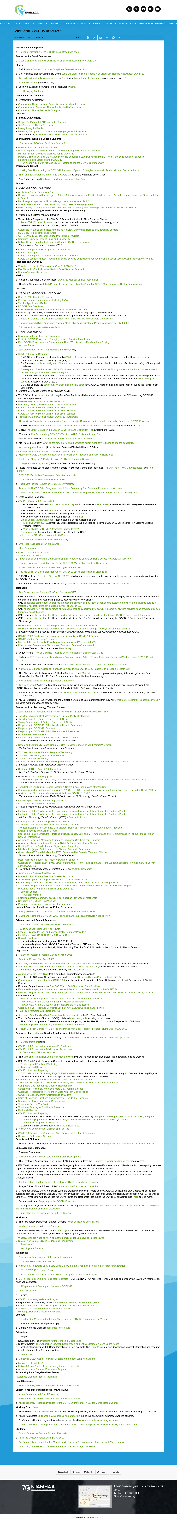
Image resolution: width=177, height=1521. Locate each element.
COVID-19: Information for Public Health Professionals (46, 1049)
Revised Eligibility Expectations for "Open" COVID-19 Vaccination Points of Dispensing (63, 572)
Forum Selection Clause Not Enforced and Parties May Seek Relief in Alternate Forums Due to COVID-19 (73, 1029)
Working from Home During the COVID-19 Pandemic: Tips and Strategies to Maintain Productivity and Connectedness (79, 1424)
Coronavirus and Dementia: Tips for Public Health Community (49, 107)
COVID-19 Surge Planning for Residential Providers (44, 1095)
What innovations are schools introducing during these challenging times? (55, 204)
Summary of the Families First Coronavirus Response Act (47, 1015)
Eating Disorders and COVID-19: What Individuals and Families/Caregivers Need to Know (64, 916)
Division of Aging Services (34, 1119)
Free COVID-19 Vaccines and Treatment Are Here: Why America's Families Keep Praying (63, 342)
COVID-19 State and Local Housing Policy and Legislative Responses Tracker (58, 1305)
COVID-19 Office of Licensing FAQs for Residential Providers (52, 1073)
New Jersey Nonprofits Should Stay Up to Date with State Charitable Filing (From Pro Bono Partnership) (72, 1266)
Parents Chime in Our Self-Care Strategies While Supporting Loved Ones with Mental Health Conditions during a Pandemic (81, 157)
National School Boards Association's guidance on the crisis (48, 1366)
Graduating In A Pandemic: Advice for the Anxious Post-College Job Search (57, 1446)
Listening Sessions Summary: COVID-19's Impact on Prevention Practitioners (57, 898)
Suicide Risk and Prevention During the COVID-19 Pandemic (50, 1398)
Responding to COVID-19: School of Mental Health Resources (50, 725)
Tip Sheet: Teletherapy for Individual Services (41, 755)
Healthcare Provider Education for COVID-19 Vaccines (46, 484)
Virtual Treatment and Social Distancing (39, 1394)
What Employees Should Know (83, 1221)
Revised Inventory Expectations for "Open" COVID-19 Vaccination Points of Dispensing (63, 563)
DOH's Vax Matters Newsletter (33, 552)
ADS (133, 23)
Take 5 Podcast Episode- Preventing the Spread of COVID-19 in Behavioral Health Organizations (92, 284)
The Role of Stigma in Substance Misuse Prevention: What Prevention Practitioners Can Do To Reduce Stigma (74, 885)
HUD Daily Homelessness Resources (37, 233)
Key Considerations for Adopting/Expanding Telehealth (46, 680)
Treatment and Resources (34, 1067)
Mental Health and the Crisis (32, 1363)
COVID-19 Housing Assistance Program (38, 1299)
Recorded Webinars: (28, 938)
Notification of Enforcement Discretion (79, 692)
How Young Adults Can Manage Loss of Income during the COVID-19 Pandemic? (62, 163)
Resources (146, 23)
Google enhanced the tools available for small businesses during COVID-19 (57, 60)
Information (81, 513)
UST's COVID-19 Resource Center (36, 1270)
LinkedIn (88, 1472)
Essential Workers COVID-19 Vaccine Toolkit (41, 401)
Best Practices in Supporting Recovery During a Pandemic (48, 859)
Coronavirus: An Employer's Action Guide (77, 1186)
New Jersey (65, 648)
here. (137, 1021)
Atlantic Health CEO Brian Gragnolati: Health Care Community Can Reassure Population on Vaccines (70, 488)
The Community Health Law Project (37, 1385)
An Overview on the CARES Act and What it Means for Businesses (55, 1004)
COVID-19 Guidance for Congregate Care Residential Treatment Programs (56, 1133)
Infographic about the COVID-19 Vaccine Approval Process (48, 451)
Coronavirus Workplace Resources (112, 1161)
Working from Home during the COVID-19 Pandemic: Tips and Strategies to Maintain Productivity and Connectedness (79, 170)
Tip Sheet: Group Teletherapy (33, 758)
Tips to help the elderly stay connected (38, 78)
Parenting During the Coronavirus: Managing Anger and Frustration (52, 131)
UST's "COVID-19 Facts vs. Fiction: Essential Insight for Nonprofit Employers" (58, 1274)
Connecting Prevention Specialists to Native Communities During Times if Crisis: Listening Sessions (69, 882)
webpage (62, 1230)
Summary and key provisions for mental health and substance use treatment (57, 963)
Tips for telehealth (28, 685)
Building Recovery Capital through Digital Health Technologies (49, 846)
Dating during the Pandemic (32, 128)
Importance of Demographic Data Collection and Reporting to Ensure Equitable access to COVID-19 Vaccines (75, 558)
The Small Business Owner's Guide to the (94, 977)
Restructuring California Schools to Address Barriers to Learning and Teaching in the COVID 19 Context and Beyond (77, 207)
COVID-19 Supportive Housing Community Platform (44, 249)
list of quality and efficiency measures (59, 363)
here (72, 87)
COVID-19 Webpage (28, 252)
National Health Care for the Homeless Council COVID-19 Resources (53, 242)
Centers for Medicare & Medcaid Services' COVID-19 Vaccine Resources (56, 459)
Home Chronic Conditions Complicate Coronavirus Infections (56, 69)
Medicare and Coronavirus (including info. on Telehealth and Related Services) (58, 625)
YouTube (115, 1472)
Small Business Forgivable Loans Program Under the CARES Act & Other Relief (61, 998)
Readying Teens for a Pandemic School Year (63, 179)
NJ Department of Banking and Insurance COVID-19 (45, 1286)
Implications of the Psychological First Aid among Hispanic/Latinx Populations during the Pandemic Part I (71, 811)
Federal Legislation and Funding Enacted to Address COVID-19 (52, 1024)
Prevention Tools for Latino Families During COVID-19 (45, 888)
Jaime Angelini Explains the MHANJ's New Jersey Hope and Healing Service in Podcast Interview (68, 1082)
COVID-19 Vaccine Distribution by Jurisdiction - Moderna (47, 410)
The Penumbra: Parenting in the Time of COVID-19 (45, 174)
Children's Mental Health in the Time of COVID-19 (61, 134)
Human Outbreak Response (32, 272)
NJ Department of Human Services (37, 1052)
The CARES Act (80, 969)
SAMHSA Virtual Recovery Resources (37, 639)
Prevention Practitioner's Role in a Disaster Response (45, 876)
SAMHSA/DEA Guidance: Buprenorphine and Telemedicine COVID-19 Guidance (59, 636)
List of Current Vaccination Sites (37, 520)
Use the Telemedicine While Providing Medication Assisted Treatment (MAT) (57, 642)
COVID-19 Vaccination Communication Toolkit (42, 479)
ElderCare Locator (28, 82)
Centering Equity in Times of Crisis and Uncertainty (44, 239)
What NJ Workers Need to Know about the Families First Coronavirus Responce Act (61, 1238)
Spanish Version (29, 892)
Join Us (42, 23)
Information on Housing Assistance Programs (76, 1302)
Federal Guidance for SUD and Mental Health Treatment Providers (52, 932)
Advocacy (83, 23)
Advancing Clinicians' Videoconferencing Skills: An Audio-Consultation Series (57, 843)
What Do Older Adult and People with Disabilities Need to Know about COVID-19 (103, 74)
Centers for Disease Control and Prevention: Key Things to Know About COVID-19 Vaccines (66, 318)
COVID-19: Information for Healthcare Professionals (44, 1046)
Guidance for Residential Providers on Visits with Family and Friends (53, 1092)
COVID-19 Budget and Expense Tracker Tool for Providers (48, 255)
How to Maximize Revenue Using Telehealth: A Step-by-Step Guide (69, 652)
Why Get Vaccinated (132, 468)
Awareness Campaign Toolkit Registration (37, 1376)
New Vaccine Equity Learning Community (39, 336)
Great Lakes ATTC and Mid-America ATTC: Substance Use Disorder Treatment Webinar (63, 852)
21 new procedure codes (69, 375)
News (123, 23)
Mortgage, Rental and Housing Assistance (39, 1311)
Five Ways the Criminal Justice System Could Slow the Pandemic (51, 269)
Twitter (76, 1472)
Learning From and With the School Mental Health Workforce (49, 737)
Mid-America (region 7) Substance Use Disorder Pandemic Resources (54, 849)
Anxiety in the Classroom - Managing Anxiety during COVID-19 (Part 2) (54, 793)
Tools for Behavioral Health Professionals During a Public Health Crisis (54, 716)
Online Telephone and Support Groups (37, 831)
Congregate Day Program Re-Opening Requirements (45, 1085)
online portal (101, 504)
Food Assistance (27, 1290)
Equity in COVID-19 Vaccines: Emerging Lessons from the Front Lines (54, 339)
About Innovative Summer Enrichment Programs (43, 1369)
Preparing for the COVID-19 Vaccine (57, 1201)
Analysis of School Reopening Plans (36, 192)
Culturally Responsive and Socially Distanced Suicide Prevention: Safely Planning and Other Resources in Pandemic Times (84, 779)
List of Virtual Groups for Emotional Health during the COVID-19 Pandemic (56, 1079)
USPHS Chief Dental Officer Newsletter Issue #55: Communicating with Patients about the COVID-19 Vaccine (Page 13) (80, 492)
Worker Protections (28, 1226)
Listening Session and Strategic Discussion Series (43, 821)
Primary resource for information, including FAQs (43, 300)
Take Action (68, 23)
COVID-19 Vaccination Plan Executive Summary (43, 539)
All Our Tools (112, 468)
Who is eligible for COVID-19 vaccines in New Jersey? (51, 529)
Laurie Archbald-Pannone (87, 78)
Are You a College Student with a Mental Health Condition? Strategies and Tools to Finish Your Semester (72, 1442)
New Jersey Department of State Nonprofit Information (46, 1257)
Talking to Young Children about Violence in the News (129, 1143)
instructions (53, 510)
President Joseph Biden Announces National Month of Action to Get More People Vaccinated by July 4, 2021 (74, 323)
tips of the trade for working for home (99, 1420)
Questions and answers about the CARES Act (41, 980)
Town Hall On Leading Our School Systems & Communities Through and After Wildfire (62, 787)
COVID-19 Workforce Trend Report (37, 1261)
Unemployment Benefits (31, 1248)
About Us (14, 23)
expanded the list (32, 618)
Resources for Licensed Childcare (35, 1136)
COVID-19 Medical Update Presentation (78, 279)
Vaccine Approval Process (32, 447)
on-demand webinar (39, 1411)
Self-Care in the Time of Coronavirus (36, 125)
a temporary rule (78, 1018)
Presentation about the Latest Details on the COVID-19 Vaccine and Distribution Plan (75, 425)
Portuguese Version (31, 895)
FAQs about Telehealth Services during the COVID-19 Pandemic (95, 664)
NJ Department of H (30, 1042)
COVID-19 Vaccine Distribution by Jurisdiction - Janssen (46, 413)
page (42, 1165)
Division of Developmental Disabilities (40, 1122)
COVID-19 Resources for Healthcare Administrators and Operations (95, 1037)
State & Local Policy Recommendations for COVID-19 (45, 1308)
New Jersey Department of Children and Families (44, 1128)
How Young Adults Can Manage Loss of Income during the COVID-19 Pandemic (59, 150)
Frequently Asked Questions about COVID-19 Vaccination (47, 404)
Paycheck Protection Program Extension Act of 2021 (45, 955)
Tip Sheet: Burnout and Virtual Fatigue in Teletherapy (45, 752)
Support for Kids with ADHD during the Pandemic (43, 122)
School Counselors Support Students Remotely (43, 1433)
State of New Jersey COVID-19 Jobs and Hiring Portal (45, 1241)
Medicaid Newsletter (92, 673)
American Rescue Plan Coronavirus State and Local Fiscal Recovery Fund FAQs (59, 966)
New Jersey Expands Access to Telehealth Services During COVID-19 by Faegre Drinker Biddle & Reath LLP (74, 669)
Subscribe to (31, 555)
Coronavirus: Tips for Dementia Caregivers (40, 110)
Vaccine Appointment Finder (32, 303)
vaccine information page (63, 504)
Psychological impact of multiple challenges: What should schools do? (53, 201)
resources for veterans (58, 1328)
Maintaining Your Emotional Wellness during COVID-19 (46, 153)
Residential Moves (27, 1110)
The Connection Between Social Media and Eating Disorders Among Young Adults (77, 1344)
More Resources (27, 548)
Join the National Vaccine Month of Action (40, 327)
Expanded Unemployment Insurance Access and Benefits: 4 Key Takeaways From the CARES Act (68, 989)
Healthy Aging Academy (31, 91)
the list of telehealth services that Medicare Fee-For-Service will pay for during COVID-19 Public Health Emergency (93, 615)
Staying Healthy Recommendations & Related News (89, 1119)
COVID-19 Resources (68, 1385)
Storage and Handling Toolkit (34, 463)
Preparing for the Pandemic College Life (60, 1341)
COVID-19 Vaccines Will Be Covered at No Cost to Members (98, 583)
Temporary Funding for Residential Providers (41, 1107)
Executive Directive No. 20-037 (53, 576)
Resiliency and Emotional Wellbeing (39, 1064)
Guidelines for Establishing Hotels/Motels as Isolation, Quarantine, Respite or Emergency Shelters (68, 230)
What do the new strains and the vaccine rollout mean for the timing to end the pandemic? (88, 443)
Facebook (63, 1472)
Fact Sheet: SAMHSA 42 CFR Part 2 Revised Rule (44, 935)
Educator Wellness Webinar (32, 734)
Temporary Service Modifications (34, 1104)
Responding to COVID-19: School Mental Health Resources (48, 731)
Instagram (102, 1472)
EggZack (100, 1517)
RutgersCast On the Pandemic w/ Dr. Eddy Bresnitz (45, 1213)
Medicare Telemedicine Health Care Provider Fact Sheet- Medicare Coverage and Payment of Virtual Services (74, 628)
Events (96, 23)
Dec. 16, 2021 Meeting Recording (35, 297)
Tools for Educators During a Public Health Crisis (43, 719)
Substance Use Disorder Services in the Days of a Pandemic (49, 824)
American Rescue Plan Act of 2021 (36, 959)
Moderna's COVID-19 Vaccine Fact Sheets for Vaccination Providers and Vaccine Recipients (66, 454)
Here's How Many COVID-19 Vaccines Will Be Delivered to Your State (66, 434)
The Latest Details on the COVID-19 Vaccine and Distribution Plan (60, 430)
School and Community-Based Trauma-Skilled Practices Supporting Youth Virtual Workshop (65, 745)
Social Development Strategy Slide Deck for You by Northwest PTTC (53, 879)
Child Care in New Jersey (67, 1125)
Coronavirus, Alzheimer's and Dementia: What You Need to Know (51, 104)
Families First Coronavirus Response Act (39, 1011)
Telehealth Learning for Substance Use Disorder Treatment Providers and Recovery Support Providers (70, 827)
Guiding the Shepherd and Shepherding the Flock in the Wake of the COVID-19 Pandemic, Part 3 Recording (73, 761)
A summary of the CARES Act (33, 974)
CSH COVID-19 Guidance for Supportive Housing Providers (48, 236)
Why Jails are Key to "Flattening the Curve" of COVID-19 (47, 266)
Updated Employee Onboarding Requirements (41, 1101)
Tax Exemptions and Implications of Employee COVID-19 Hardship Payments (58, 1182)
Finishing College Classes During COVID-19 (41, 1437)
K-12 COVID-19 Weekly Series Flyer (36, 803)
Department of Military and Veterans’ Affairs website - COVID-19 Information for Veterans (64, 1319)
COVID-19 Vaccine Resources (33, 354)
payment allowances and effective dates (64, 385)
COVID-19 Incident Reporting (33, 1070)
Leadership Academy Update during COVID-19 (42, 800)
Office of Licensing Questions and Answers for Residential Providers (53, 1098)
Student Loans (26, 1354)
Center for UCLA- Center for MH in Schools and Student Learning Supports (57, 1359)
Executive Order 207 (33, 523)
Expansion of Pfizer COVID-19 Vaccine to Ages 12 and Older (50, 567)
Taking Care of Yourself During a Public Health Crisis (45, 722)
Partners (55, 23)
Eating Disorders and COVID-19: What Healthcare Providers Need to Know (57, 911)
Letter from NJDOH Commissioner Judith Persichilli (45, 535)
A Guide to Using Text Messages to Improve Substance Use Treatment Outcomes (59, 840)
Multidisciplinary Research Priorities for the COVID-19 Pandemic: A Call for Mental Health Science (69, 1403)
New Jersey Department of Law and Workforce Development (50, 1156)
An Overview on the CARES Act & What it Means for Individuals (53, 1001)
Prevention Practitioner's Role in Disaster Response (44, 904)
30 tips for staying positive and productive (59, 1416)
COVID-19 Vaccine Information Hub (36, 501)
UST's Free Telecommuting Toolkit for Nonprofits (43, 1279)
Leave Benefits (51, 1226)
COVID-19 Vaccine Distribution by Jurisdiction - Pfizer (45, 407)
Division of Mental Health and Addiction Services (48, 1057)
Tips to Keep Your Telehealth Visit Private (39, 929)
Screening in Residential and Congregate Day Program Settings (50, 1089)
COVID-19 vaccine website (79, 357)
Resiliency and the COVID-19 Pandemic (38, 147)
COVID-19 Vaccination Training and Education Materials (47, 475)
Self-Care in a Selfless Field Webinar (37, 873)
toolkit (44, 395)
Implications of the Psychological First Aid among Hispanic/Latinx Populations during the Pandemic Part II (71, 814)
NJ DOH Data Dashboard (31, 306)
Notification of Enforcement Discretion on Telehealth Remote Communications (57, 645)
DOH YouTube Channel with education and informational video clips (52, 309)
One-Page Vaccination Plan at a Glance (39, 544)
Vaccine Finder (26, 345)
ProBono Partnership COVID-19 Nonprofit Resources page (49, 52)
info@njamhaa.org (126, 1496)
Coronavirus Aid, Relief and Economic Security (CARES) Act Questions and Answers (61, 1008)
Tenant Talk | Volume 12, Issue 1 (37, 222)
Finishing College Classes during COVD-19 (40, 160)
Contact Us (28, 23)
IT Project (109, 23)
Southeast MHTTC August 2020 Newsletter (40, 769)
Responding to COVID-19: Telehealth (37, 728)
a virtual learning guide (40, 776)
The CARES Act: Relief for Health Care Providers (75, 986)
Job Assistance (26, 1244)
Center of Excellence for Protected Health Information (46, 924)
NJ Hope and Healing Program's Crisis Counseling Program (123, 1116)
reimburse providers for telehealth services (136, 700)
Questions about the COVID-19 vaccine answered (67, 438)
